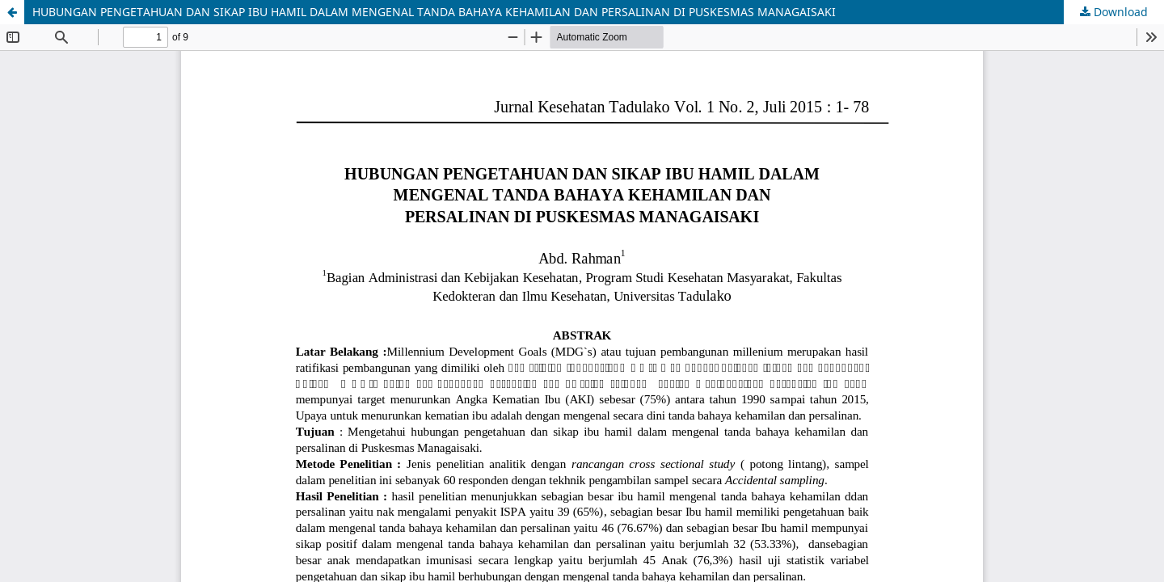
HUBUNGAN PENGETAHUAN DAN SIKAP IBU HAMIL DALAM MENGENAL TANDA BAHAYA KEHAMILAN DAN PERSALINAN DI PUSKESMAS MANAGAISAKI (434, 11)
